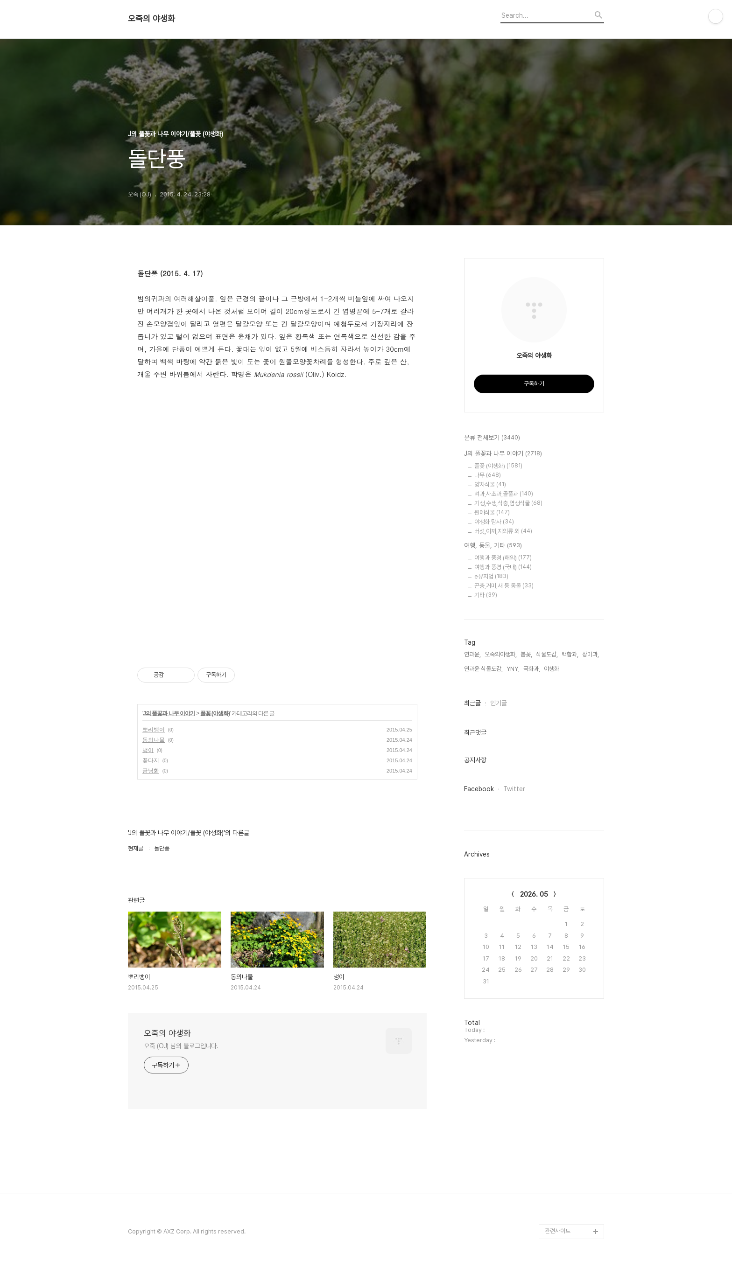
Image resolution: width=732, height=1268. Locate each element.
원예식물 (492, 512)
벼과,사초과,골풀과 (503, 493)
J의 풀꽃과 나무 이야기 (169, 713)
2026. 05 (534, 894)
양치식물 (490, 484)
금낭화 (150, 770)
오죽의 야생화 (151, 18)
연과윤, (472, 654)
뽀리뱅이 (153, 729)
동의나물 (153, 740)
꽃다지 (150, 760)
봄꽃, (526, 654)
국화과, (531, 668)
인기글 (498, 703)
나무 (487, 475)
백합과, (570, 654)
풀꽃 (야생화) (215, 713)
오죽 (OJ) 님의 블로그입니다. (181, 1046)
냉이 (148, 750)
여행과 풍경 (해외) (503, 557)
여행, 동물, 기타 (493, 545)
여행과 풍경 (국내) (503, 567)
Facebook (479, 789)
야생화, (552, 668)
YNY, (513, 668)
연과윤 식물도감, (483, 668)
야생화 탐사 (494, 521)
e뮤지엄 (491, 576)
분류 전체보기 (492, 438)
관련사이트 (557, 1230)
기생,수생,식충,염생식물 (508, 503)
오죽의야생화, (501, 654)
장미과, (590, 654)
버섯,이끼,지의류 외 (503, 531)
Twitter (514, 789)
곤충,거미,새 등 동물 (504, 585)
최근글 (472, 703)
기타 (485, 595)
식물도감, (547, 654)
